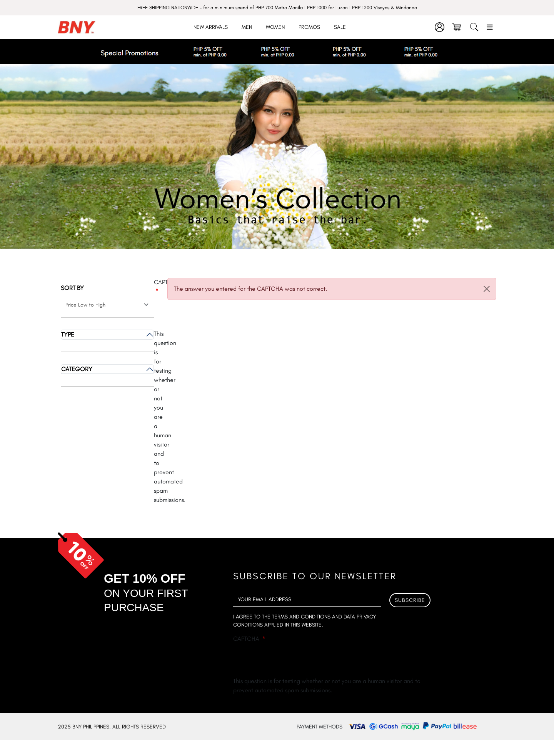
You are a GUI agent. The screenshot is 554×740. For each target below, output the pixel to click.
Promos (309, 27)
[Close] (486, 289)
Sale (340, 27)
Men (247, 27)
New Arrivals (211, 27)
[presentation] (291, 662)
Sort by (72, 288)
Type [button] (67, 334)
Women (275, 27)
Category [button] (76, 369)
